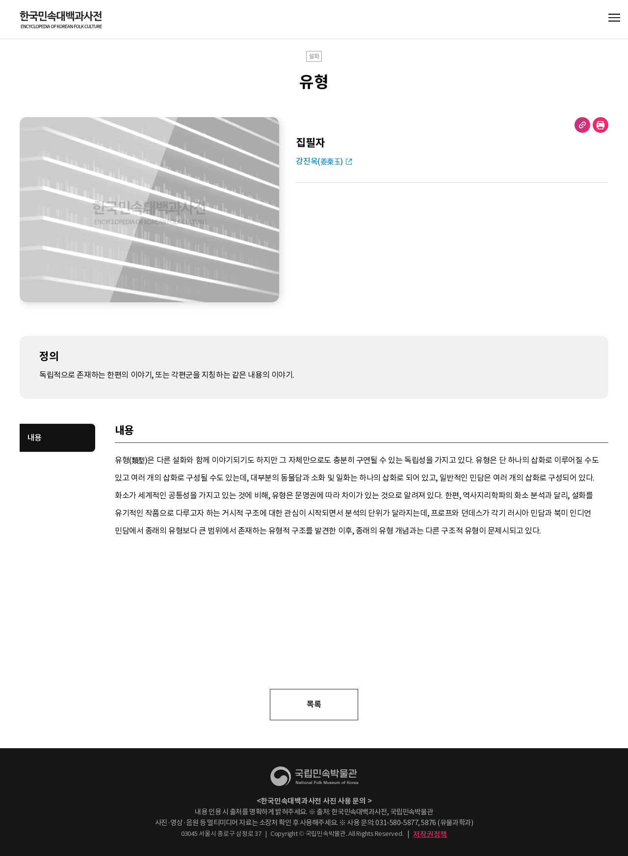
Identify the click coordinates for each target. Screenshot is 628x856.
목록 (314, 704)
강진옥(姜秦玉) (319, 161)
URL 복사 (582, 125)
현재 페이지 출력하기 (600, 125)
